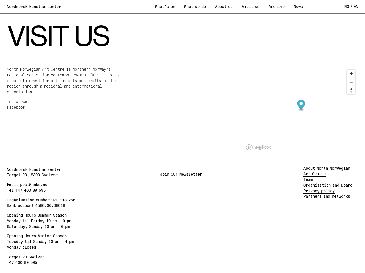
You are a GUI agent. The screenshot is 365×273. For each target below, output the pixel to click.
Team (308, 179)
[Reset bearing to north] (351, 90)
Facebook (16, 107)
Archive (277, 6)
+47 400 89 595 (30, 190)
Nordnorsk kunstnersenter (34, 6)
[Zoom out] (351, 82)
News (298, 6)
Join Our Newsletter (181, 174)
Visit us (250, 6)
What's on (165, 6)
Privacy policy (319, 191)
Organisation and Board (327, 185)
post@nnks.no (33, 184)
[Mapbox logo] (258, 147)
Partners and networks (326, 196)
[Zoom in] (351, 74)
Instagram (17, 101)
